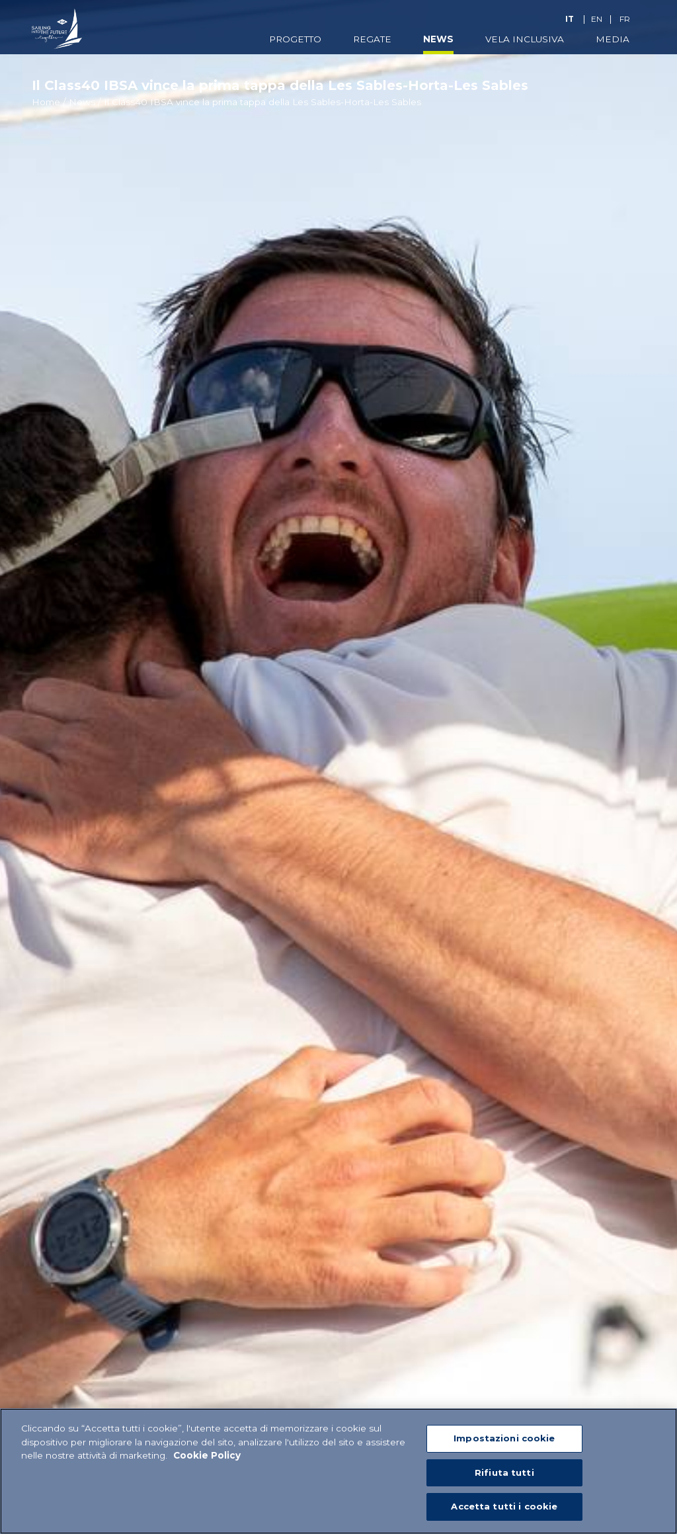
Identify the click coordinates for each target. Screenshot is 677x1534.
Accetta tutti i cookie (504, 1507)
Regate (372, 39)
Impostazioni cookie (504, 1438)
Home (46, 102)
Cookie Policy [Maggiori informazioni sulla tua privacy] (207, 1456)
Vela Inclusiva (524, 39)
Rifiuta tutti (504, 1473)
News (438, 39)
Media (612, 39)
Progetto (295, 39)
